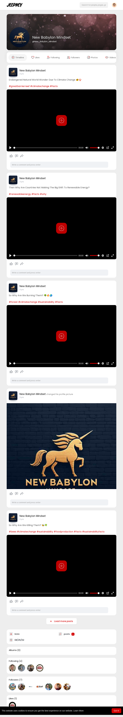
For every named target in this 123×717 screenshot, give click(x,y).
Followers (14, 680)
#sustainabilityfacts (93, 531)
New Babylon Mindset (51, 37)
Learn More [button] (78, 711)
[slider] (45, 147)
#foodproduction (63, 531)
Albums (13, 650)
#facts (54, 86)
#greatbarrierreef (19, 86)
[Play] (10, 147)
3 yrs (22, 73)
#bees (12, 531)
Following (13, 661)
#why (43, 194)
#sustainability (46, 302)
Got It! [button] (116, 711)
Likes (11, 698)
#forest (13, 302)
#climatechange (39, 86)
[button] (94, 5)
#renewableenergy (20, 194)
